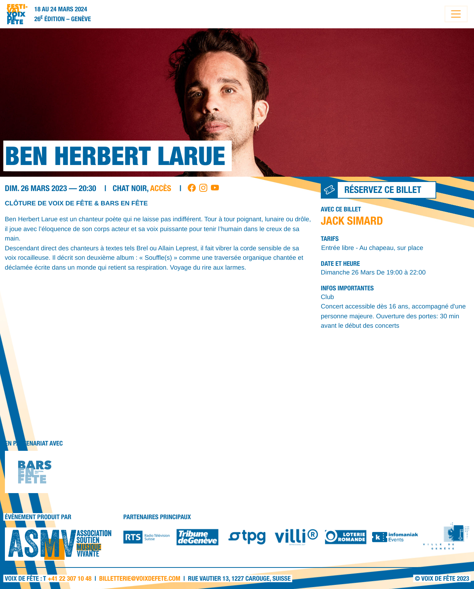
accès (160, 188)
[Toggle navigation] (456, 14)
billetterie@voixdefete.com (139, 578)
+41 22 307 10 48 (69, 578)
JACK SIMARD (352, 220)
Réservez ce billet (371, 190)
